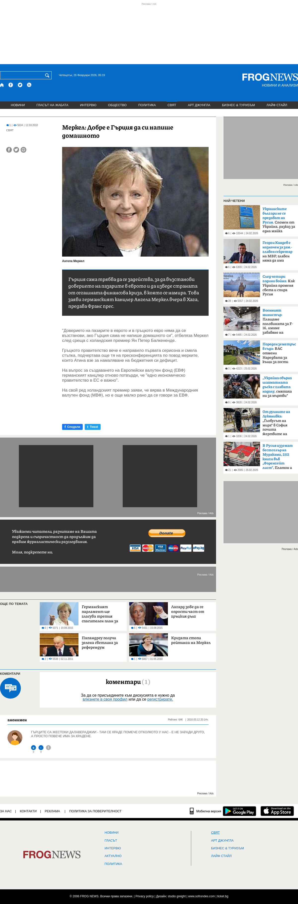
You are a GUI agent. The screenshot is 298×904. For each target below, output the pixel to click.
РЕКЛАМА (52, 811)
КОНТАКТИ (28, 811)
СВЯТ (172, 105)
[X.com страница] (20, 85)
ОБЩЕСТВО (117, 105)
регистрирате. (160, 699)
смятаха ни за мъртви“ (277, 387)
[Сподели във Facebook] (9, 150)
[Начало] (2, 85)
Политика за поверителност (95, 811)
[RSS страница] (29, 85)
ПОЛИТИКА (147, 105)
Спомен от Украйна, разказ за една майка (278, 220)
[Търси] (48, 75)
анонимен (17, 720)
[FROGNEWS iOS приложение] (277, 811)
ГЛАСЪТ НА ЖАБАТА (52, 105)
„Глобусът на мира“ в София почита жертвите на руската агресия (277, 424)
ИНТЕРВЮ (88, 105)
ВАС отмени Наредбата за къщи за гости (279, 353)
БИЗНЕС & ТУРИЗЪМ (238, 105)
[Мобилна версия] (205, 811)
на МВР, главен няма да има (277, 251)
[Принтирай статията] (23, 150)
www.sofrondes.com (201, 896)
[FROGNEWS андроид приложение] (240, 811)
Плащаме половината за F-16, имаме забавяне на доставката (277, 323)
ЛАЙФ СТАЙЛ (276, 105)
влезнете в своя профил (105, 699)
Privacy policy (145, 896)
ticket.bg (222, 896)
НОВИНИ (18, 105)
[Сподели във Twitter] (16, 150)
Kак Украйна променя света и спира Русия (278, 285)
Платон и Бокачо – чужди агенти (277, 458)
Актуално (113, 856)
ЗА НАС (6, 811)
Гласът (111, 840)
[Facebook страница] (10, 85)
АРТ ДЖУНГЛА (199, 105)
